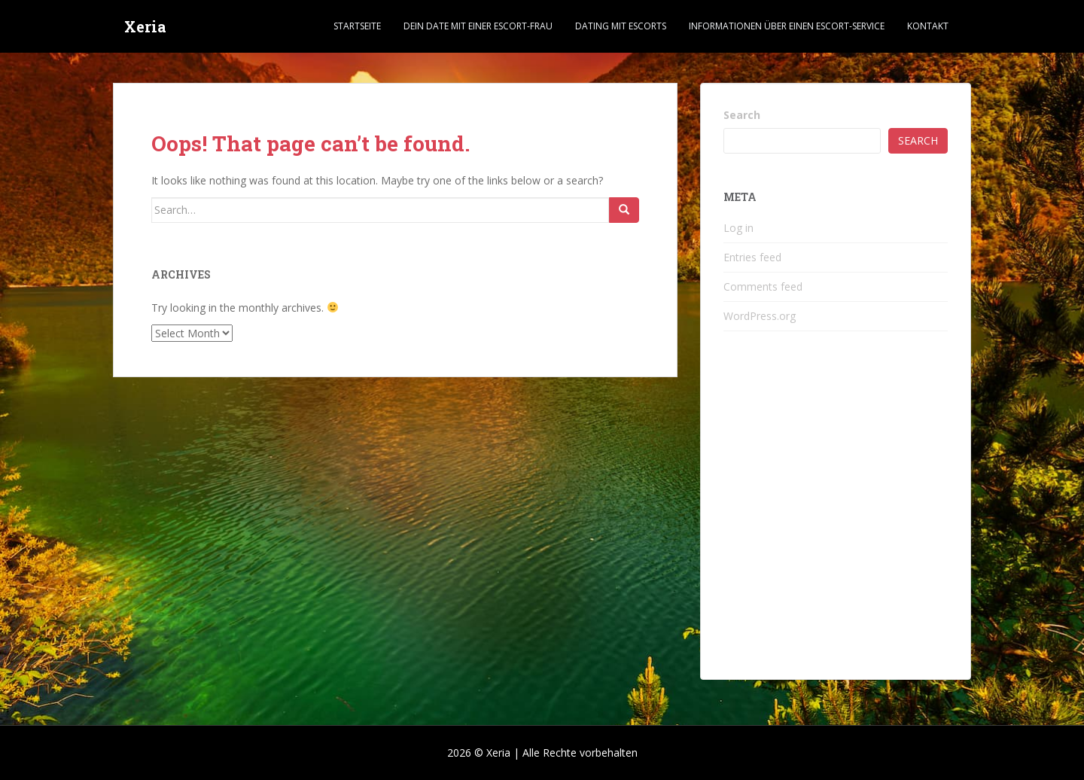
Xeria (145, 26)
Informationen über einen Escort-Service (787, 26)
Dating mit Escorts (620, 26)
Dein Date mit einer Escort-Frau (478, 26)
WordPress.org (759, 316)
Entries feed (752, 257)
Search (741, 115)
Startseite (357, 26)
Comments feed (762, 286)
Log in (738, 228)
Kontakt (927, 26)
